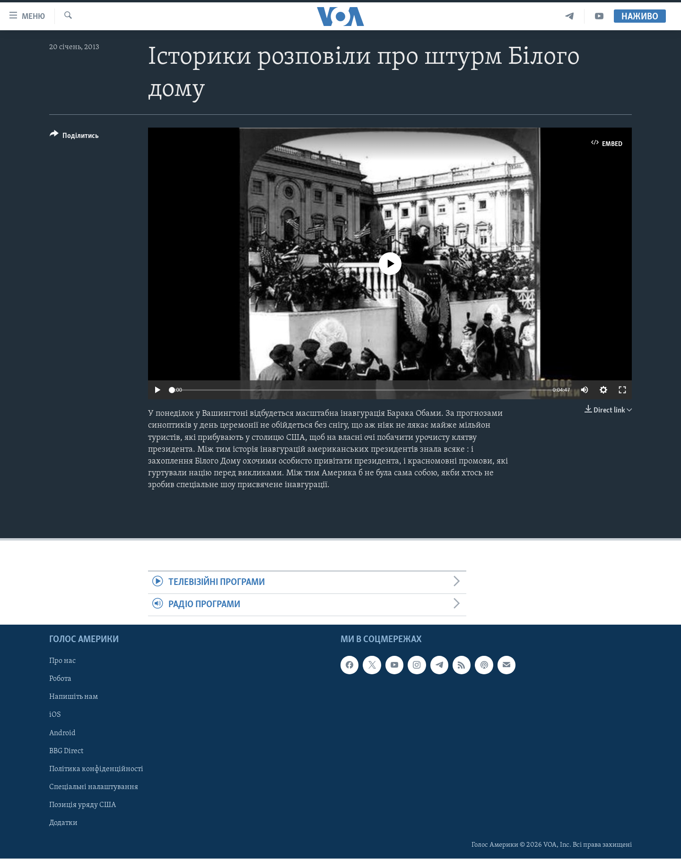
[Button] (74, 137)
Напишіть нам (73, 697)
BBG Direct (66, 751)
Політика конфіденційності (96, 769)
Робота (60, 679)
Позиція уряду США (82, 805)
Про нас (62, 661)
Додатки (63, 823)
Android (62, 733)
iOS (55, 715)
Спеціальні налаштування (93, 787)
